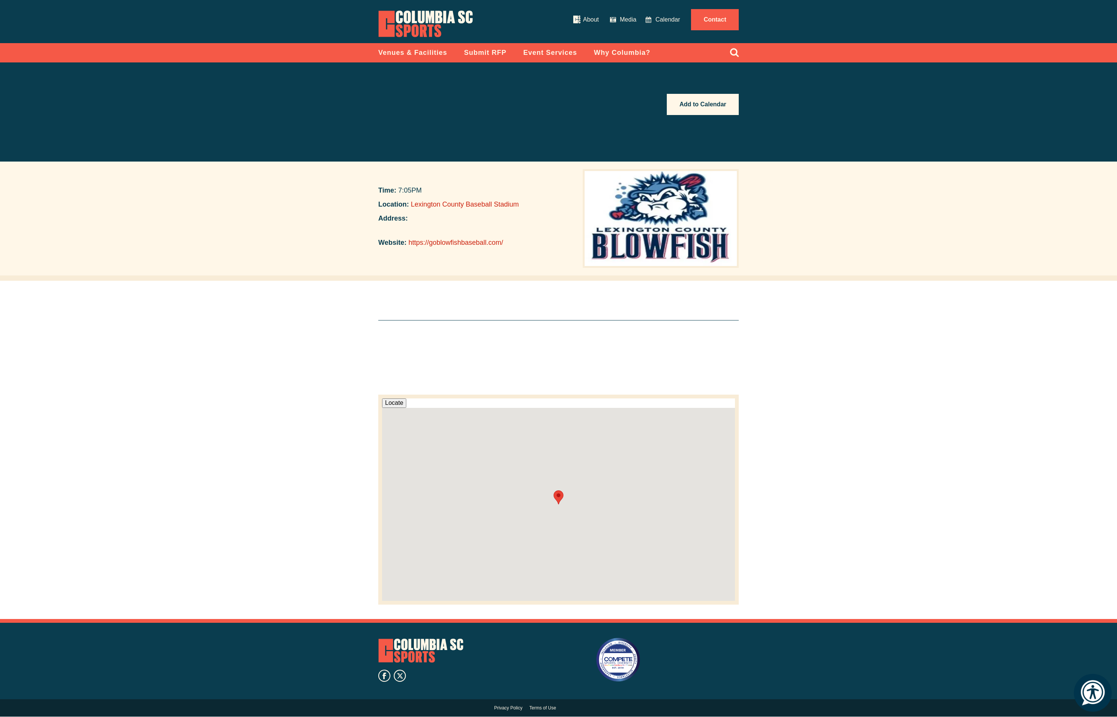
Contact (715, 19)
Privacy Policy (508, 708)
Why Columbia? (622, 52)
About (591, 19)
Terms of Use (542, 708)
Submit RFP (485, 52)
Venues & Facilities (412, 52)
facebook (384, 676)
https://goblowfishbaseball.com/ (456, 242)
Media (628, 19)
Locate (394, 403)
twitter (400, 676)
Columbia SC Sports (420, 651)
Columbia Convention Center (425, 24)
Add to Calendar (702, 104)
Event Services (550, 52)
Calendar (667, 19)
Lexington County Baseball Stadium (465, 204)
